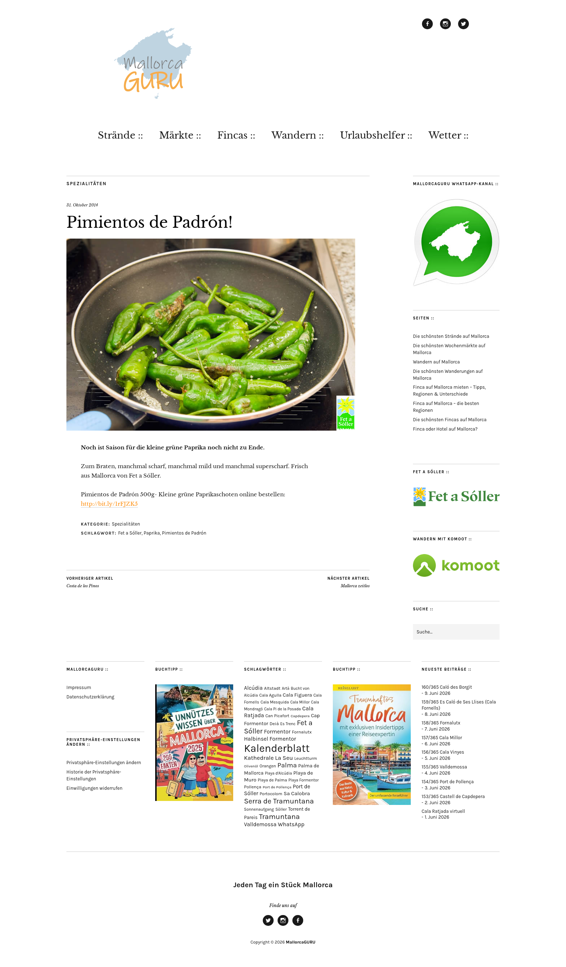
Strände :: (120, 135)
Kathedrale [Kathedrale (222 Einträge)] (259, 757)
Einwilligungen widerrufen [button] (94, 788)
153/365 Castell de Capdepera (453, 796)
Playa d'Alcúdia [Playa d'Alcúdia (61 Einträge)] (278, 773)
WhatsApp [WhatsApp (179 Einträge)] (291, 824)
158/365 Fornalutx (441, 723)
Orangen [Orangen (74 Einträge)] (268, 765)
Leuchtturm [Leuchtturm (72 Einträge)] (305, 758)
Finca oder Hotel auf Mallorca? (445, 429)
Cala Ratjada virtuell (443, 811)
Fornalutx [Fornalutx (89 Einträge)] (302, 732)
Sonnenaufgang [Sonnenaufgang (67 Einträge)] (259, 809)
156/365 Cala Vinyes (443, 752)
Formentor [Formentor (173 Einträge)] (277, 731)
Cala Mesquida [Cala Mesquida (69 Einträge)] (275, 702)
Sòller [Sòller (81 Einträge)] (281, 809)
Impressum (78, 687)
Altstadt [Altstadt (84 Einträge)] (272, 688)
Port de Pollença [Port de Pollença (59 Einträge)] (277, 787)
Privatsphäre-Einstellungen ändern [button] (103, 762)
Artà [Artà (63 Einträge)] (285, 688)
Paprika (152, 533)
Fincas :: (236, 135)
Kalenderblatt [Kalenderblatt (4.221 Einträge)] (277, 748)
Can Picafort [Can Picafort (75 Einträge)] (277, 715)
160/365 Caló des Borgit (447, 687)
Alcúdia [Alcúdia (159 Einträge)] (253, 688)
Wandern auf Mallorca (436, 362)
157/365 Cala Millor (442, 737)
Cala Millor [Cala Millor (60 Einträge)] (300, 702)
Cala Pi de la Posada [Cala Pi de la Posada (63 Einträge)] (282, 709)
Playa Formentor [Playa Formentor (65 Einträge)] (303, 780)
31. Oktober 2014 (82, 205)
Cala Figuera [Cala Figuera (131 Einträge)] (297, 695)
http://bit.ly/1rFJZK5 (109, 503)
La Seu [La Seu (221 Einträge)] (284, 757)
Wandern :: (297, 135)
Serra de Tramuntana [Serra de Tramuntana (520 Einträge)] (279, 801)
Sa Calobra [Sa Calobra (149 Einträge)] (297, 793)
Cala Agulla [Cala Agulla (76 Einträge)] (270, 695)
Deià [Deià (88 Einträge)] (274, 723)
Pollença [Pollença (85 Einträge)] (252, 786)
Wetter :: (448, 135)
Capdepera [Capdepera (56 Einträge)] (300, 716)
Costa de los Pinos (89, 582)
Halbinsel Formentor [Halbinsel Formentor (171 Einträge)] (270, 739)
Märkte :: (180, 135)
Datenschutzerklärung (90, 697)
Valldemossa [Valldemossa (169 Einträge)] (260, 824)
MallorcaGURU (300, 942)
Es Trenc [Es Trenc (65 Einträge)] (288, 724)
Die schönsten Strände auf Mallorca (451, 336)
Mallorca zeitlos (348, 582)
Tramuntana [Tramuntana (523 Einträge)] (279, 816)
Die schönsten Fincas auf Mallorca (450, 419)
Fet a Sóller (130, 533)
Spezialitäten (86, 183)
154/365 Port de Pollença (448, 781)
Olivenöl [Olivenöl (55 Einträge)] (251, 766)
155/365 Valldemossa (444, 767)
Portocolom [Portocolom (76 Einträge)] (271, 793)
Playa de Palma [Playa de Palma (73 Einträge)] (272, 780)
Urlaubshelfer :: (376, 135)
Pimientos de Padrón (184, 533)
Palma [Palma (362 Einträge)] (287, 765)
